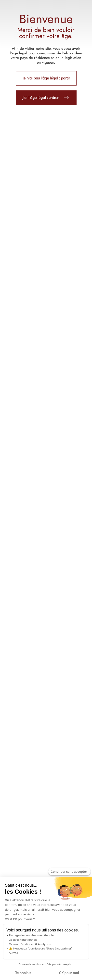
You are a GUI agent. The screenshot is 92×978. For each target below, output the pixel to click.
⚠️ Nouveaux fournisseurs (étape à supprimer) (40, 948)
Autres (13, 953)
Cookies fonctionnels (23, 939)
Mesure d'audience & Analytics (30, 944)
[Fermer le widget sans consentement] (69, 872)
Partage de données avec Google (31, 935)
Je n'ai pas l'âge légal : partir (46, 78)
